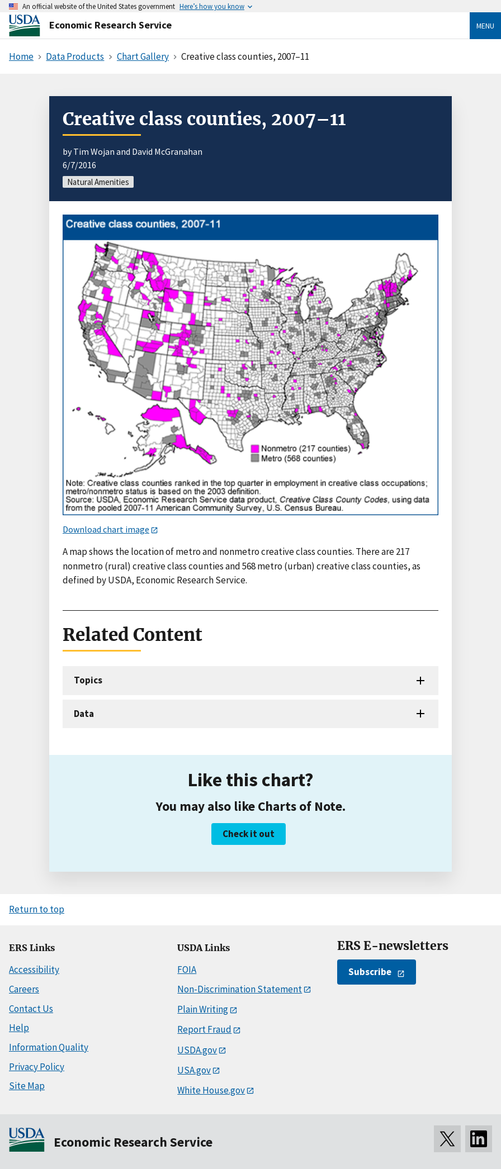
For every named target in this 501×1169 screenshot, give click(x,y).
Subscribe (369, 972)
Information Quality (48, 1047)
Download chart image (106, 529)
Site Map (27, 1086)
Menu (485, 26)
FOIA (186, 969)
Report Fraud (204, 1029)
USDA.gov (197, 1050)
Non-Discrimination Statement (239, 989)
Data (84, 713)
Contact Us (31, 1008)
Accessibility (34, 969)
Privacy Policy (36, 1067)
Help (19, 1027)
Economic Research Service (110, 24)
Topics (88, 680)
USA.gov (194, 1070)
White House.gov (211, 1090)
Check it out (249, 834)
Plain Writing (202, 1009)
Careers (24, 989)
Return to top (36, 909)
